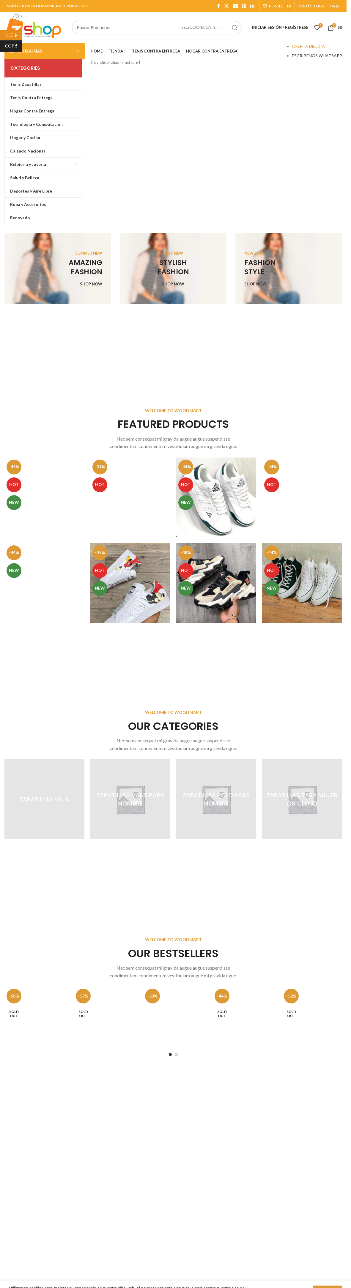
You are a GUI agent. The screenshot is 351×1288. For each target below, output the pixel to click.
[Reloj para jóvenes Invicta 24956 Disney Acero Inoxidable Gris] (173, 1017)
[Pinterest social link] (244, 5)
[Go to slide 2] (176, 1054)
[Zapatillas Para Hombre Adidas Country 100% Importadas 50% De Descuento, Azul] (302, 497)
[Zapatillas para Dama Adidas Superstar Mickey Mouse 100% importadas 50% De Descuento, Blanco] (130, 583)
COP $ (14, 46)
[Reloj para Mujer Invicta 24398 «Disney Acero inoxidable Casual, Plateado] (34, 1017)
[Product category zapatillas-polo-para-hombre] (216, 799)
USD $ (13, 35)
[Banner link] (57, 268)
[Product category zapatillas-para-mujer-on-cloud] (302, 799)
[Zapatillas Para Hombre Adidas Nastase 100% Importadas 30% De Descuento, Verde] (216, 497)
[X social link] (226, 5)
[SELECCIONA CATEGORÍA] (202, 27)
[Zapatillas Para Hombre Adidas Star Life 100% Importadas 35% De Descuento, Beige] (216, 583)
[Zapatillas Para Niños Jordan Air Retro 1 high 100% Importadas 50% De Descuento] (130, 497)
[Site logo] (35, 26)
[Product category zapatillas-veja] (44, 799)
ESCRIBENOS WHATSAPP (317, 55)
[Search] (157, 27)
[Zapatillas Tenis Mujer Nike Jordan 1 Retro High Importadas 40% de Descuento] (44, 497)
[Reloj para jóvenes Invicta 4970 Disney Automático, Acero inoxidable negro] (243, 1017)
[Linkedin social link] (252, 5)
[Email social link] (235, 5)
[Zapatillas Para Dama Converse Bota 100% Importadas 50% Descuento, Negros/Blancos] (302, 583)
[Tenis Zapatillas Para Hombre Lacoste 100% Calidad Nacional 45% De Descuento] (44, 583)
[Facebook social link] (218, 5)
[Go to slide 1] (170, 1054)
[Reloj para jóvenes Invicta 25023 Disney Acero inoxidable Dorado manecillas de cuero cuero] (312, 1017)
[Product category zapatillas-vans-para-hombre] (130, 799)
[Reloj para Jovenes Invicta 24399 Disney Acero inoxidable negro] (104, 1017)
